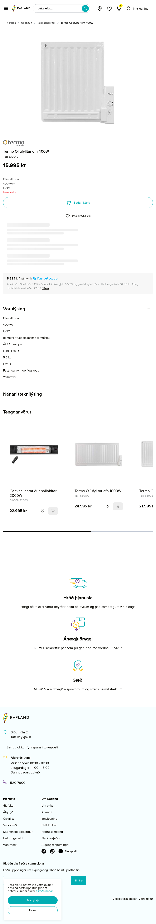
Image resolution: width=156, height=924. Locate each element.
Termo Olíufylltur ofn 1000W (98, 491)
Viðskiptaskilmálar (124, 898)
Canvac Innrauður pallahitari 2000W (34, 493)
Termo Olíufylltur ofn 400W (77, 23)
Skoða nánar (44, 891)
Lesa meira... (10, 192)
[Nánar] (45, 288)
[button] (33, 900)
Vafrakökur (146, 898)
